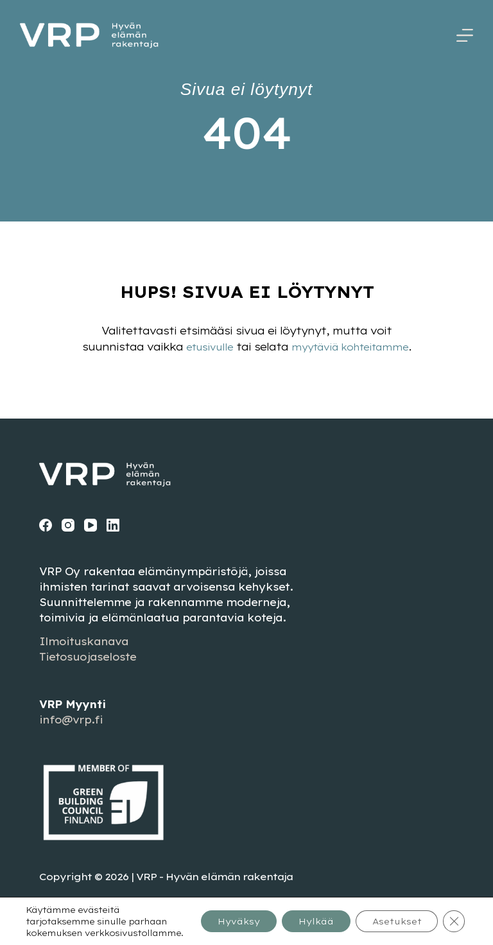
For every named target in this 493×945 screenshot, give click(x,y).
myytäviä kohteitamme (352, 346)
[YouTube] (90, 525)
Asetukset (391, 915)
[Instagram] (68, 525)
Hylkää (302, 915)
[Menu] (464, 35)
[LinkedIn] (113, 525)
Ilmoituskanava (83, 641)
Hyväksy (217, 915)
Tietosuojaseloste (87, 656)
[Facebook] (45, 525)
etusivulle (204, 346)
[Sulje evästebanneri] (453, 915)
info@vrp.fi (71, 719)
